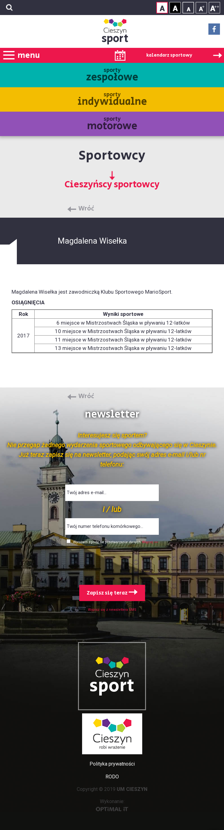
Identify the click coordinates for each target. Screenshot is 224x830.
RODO (112, 777)
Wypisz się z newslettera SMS (112, 610)
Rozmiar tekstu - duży (214, 7)
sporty (112, 75)
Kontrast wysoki (175, 7)
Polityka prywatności (112, 764)
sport (115, 39)
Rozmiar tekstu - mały (188, 7)
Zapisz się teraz (112, 593)
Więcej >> (150, 542)
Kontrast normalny (162, 7)
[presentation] (112, 563)
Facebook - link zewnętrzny (214, 31)
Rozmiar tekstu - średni (201, 7)
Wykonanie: (112, 804)
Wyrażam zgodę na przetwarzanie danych (107, 542)
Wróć (86, 209)
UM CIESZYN (132, 789)
